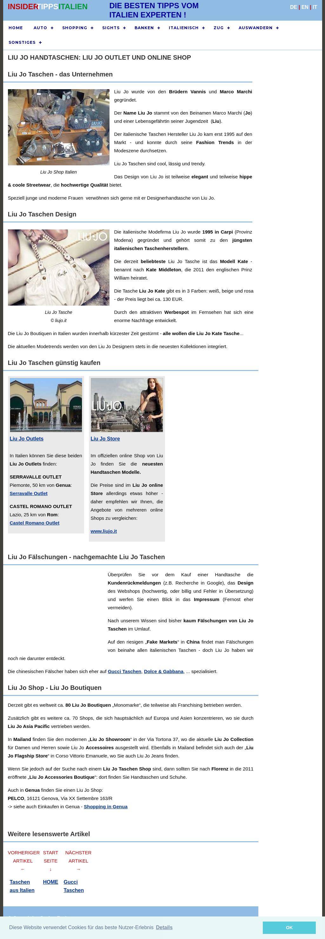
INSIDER (23, 6)
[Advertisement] (287, 180)
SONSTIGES (22, 42)
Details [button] (164, 927)
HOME (16, 27)
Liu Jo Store (105, 438)
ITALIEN (73, 6)
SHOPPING (74, 27)
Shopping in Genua (106, 806)
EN (305, 7)
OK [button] (289, 927)
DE (293, 7)
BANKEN (144, 27)
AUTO (40, 27)
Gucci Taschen (125, 671)
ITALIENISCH (184, 27)
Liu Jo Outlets (27, 438)
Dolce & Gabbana (163, 671)
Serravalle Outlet (29, 493)
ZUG (219, 27)
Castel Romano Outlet (35, 523)
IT (315, 7)
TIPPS (47, 6)
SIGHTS (111, 27)
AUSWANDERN (256, 27)
